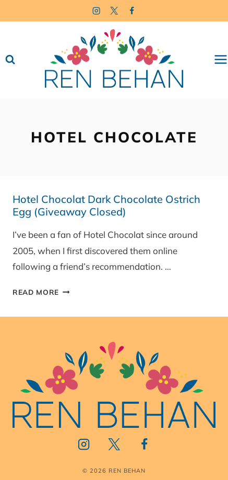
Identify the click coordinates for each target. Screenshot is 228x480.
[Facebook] (132, 11)
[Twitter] (114, 11)
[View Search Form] (10, 60)
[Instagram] (96, 11)
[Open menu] (220, 60)
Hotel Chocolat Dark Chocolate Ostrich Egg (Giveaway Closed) (106, 205)
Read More (41, 291)
